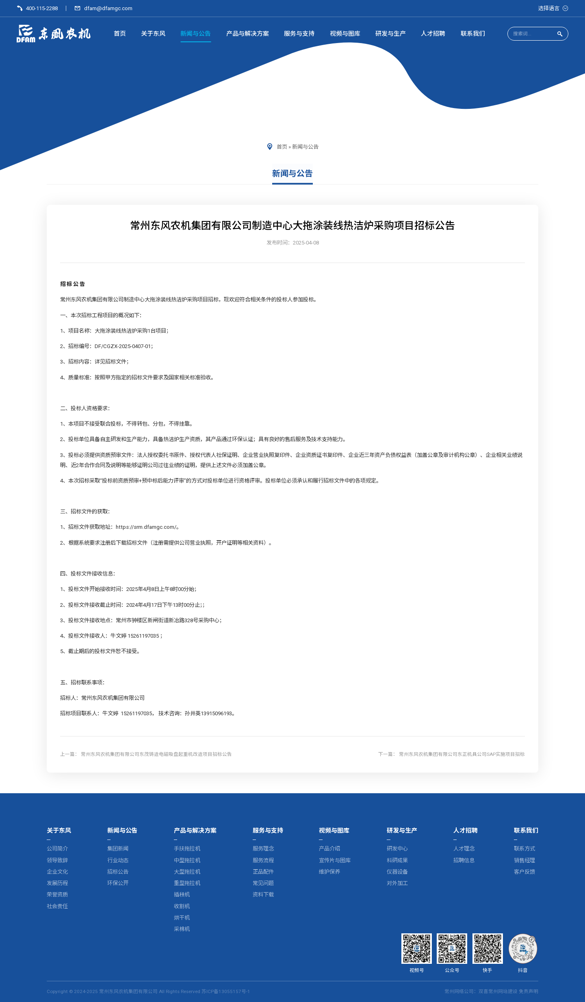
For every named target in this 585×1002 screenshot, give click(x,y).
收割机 (182, 906)
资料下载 (263, 895)
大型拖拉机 (187, 872)
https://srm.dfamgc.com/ (146, 527)
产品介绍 (329, 849)
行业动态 (117, 860)
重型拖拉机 (187, 883)
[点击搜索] (560, 34)
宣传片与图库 (335, 860)
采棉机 (182, 929)
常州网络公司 (459, 991)
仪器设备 (397, 872)
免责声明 (528, 991)
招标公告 (117, 872)
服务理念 (263, 849)
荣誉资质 (57, 895)
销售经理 (524, 860)
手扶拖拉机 (187, 849)
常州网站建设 (503, 991)
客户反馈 (524, 872)
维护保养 (329, 872)
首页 (282, 147)
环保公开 (117, 883)
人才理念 (463, 849)
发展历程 (57, 883)
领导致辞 (57, 860)
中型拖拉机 (187, 860)
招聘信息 (463, 860)
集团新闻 (117, 849)
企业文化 (57, 872)
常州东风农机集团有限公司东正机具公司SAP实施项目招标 (462, 754)
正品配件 (263, 872)
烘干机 (182, 918)
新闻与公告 (305, 147)
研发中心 (397, 849)
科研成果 (397, 860)
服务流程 (263, 860)
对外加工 (397, 883)
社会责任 (57, 906)
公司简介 (57, 849)
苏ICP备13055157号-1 (226, 991)
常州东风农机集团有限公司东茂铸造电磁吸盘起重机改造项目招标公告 (156, 754)
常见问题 (263, 883)
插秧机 (182, 895)
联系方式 (524, 849)
